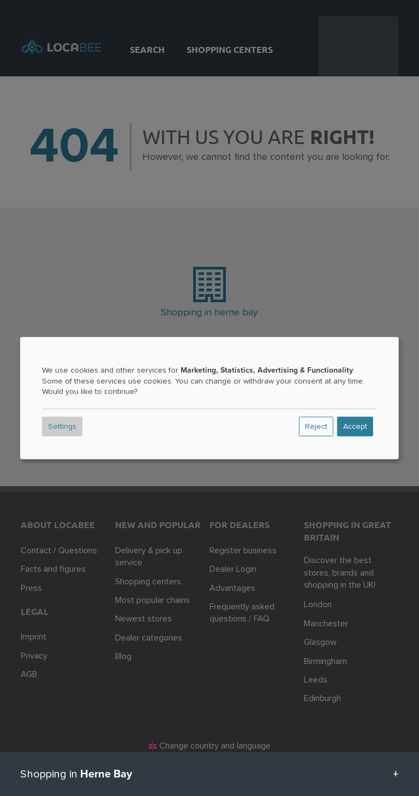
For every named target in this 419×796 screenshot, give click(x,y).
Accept (355, 426)
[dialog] (209, 398)
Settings (62, 426)
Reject (316, 426)
